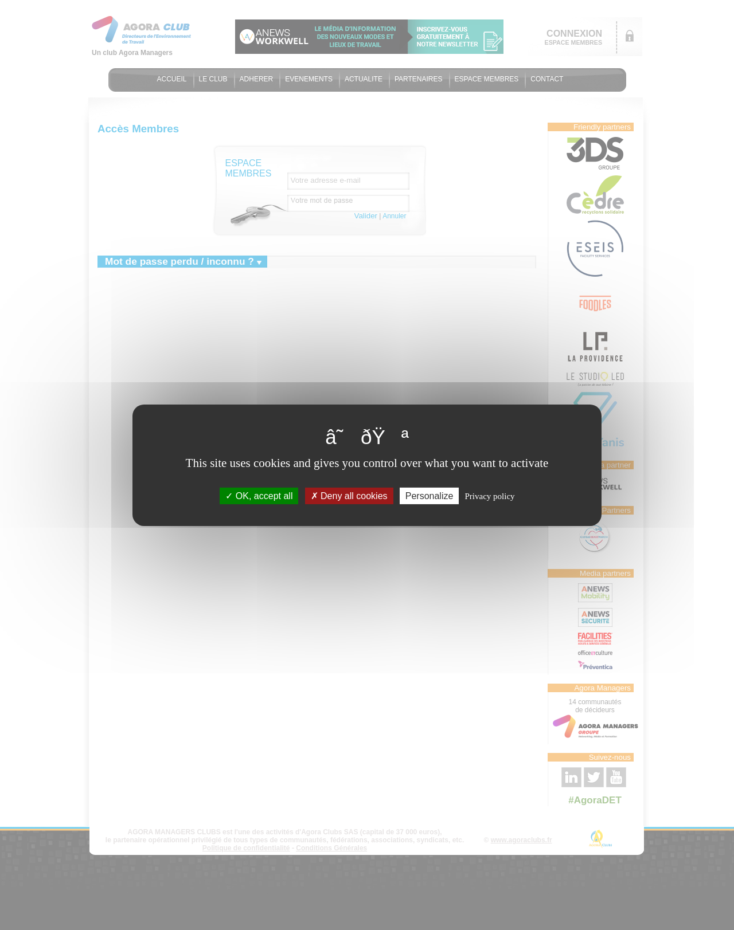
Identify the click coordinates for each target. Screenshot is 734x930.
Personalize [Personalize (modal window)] (429, 495)
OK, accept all (258, 495)
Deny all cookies (349, 495)
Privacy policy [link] (490, 495)
